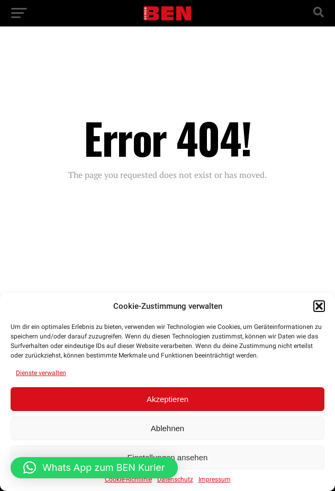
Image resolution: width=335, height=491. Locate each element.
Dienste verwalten (41, 373)
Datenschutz (175, 479)
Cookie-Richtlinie (128, 479)
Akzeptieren (167, 399)
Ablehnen (167, 428)
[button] (319, 306)
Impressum (214, 479)
